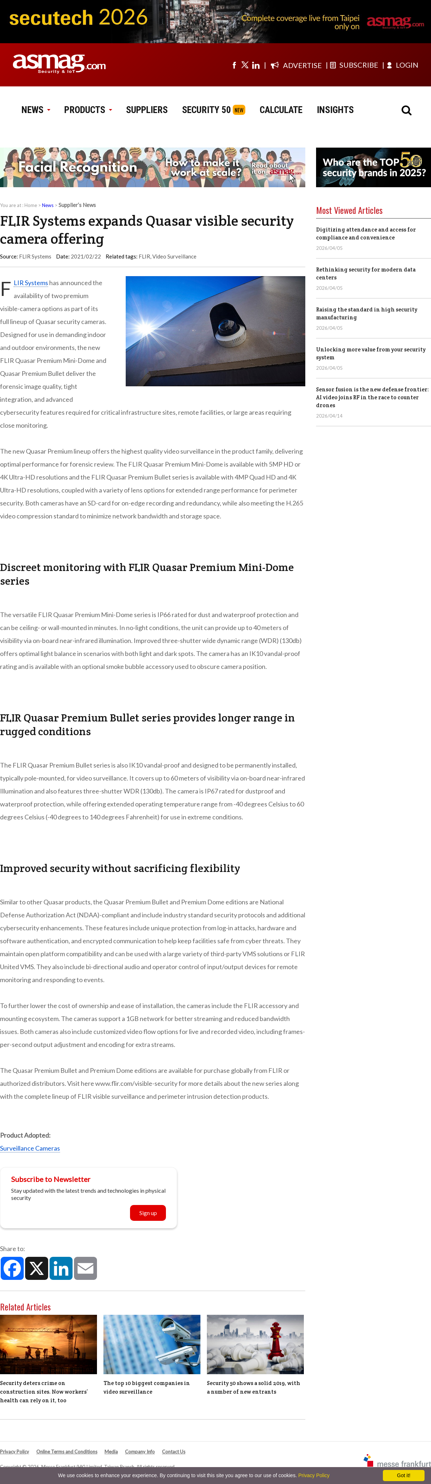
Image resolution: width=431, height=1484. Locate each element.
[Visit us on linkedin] (256, 64)
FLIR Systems (31, 283)
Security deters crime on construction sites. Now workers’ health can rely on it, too (44, 1392)
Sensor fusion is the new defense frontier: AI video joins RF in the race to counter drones (372, 397)
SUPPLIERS (147, 109)
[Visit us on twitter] (245, 64)
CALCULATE (281, 109)
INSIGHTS (335, 109)
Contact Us (173, 1451)
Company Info (140, 1451)
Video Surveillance (174, 256)
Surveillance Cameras (30, 1148)
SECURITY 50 (206, 109)
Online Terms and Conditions (66, 1451)
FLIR (144, 256)
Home (30, 205)
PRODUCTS (88, 109)
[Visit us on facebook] (234, 64)
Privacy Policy (14, 1451)
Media (111, 1451)
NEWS (36, 109)
